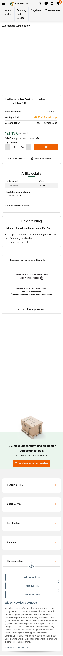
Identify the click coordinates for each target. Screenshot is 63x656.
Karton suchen (8, 12)
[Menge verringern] (7, 147)
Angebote (36, 10)
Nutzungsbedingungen (31, 291)
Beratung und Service (21, 14)
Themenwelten (53, 10)
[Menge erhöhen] (28, 147)
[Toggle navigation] (3, 4)
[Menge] (14, 147)
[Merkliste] (46, 3)
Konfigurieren (32, 586)
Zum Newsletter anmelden (31, 463)
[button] (52, 3)
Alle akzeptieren (32, 577)
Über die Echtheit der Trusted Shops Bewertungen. (31, 294)
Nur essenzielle (32, 594)
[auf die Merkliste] (16, 158)
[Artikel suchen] (40, 3)
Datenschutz (23, 647)
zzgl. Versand (11, 142)
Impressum (10, 647)
